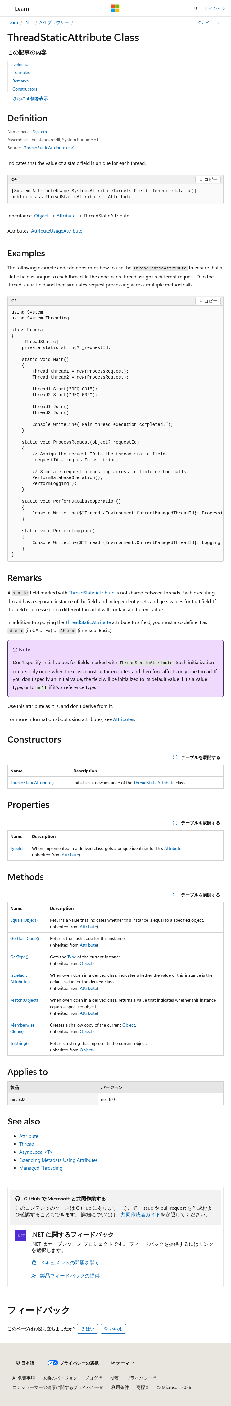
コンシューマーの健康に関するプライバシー (55, 1387)
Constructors (24, 89)
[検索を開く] (195, 8)
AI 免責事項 (23, 1378)
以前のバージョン (60, 1378)
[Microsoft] (115, 8)
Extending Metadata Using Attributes (58, 1160)
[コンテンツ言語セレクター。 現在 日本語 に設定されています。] (25, 1363)
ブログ (91, 1378)
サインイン (215, 8)
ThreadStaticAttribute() (32, 782)
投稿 (114, 1378)
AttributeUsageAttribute (56, 230)
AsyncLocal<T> (36, 1151)
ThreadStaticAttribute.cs (47, 148)
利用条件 (120, 1387)
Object (41, 215)
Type (71, 957)
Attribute (66, 215)
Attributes (123, 719)
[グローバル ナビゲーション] (6, 8)
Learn (12, 22)
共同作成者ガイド (141, 1214)
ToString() (19, 1043)
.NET (29, 22)
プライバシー (139, 1378)
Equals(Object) (24, 920)
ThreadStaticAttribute (91, 592)
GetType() (19, 957)
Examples (21, 72)
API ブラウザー (54, 22)
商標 (140, 1387)
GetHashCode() (24, 938)
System (40, 131)
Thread (26, 1143)
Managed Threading (40, 1167)
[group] (115, 433)
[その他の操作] (218, 22)
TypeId (16, 848)
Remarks (20, 81)
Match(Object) (24, 1000)
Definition (21, 64)
